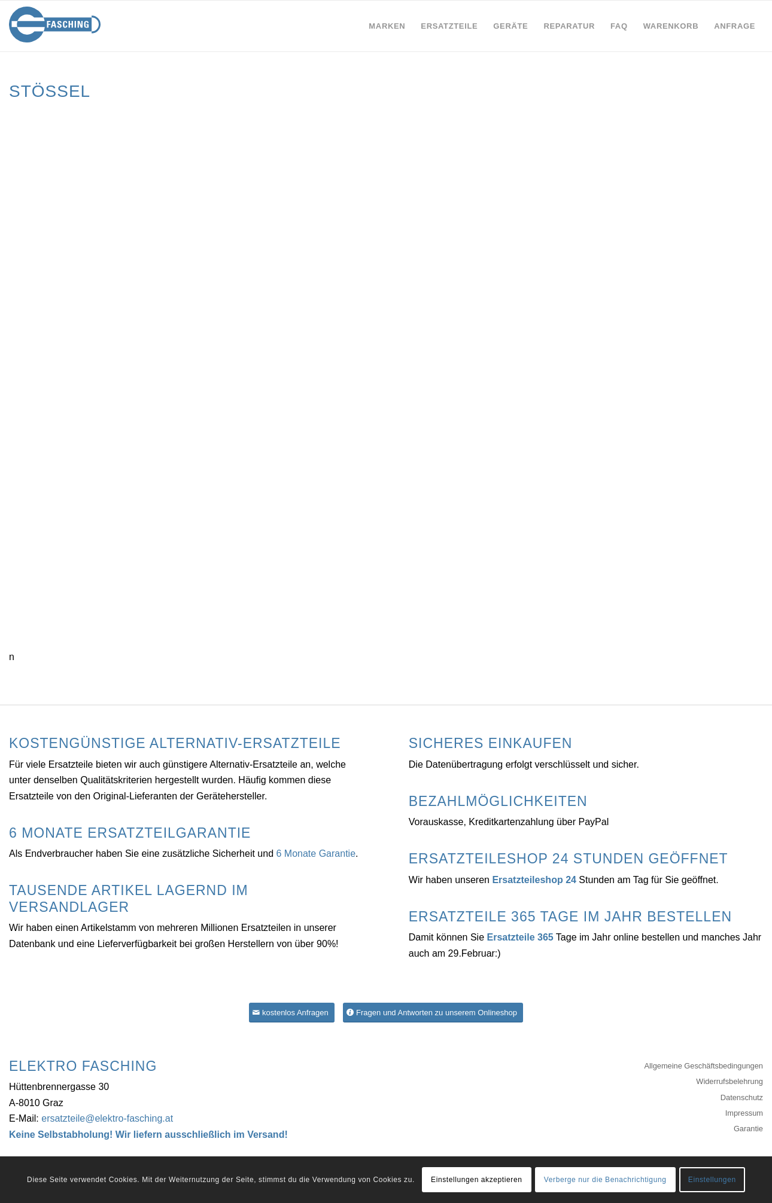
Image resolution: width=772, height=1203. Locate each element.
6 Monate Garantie (316, 853)
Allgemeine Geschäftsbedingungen (703, 1065)
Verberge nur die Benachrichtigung (605, 1179)
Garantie (748, 1128)
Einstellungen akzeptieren (476, 1179)
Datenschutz (742, 1097)
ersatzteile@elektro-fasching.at (107, 1118)
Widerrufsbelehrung (729, 1081)
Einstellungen (712, 1179)
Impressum (744, 1113)
